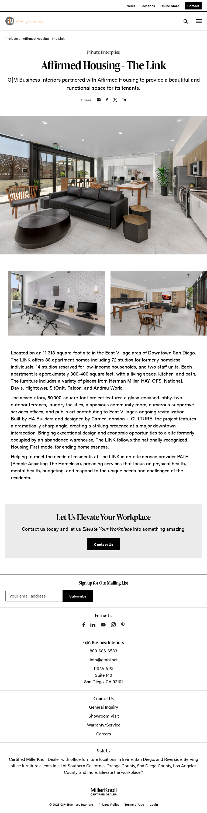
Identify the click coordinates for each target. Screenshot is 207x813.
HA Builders (41, 418)
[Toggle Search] (186, 21)
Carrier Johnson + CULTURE (122, 418)
